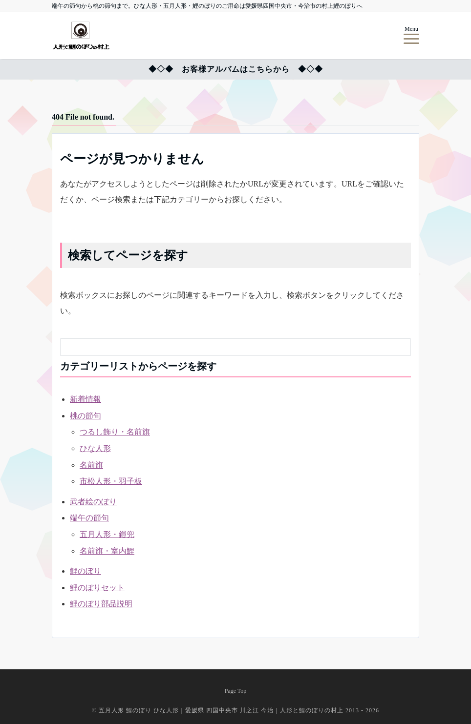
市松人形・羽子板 (111, 481)
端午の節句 (89, 518)
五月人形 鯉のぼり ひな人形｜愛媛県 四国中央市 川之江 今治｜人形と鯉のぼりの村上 (222, 710)
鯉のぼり (85, 571)
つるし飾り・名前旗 (115, 432)
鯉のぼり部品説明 (101, 604)
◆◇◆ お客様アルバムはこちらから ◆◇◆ (236, 69)
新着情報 (85, 399)
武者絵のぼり (93, 501)
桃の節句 (85, 416)
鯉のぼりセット (97, 587)
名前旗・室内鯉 (107, 551)
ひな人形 (95, 448)
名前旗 (91, 465)
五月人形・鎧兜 (107, 534)
